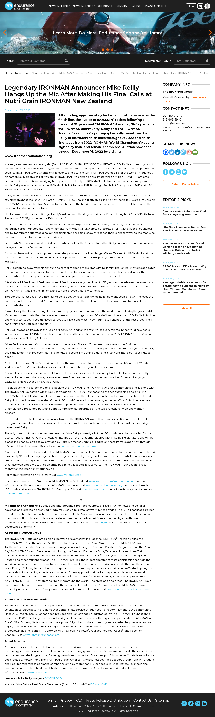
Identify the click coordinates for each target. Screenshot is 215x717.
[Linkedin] (177, 152)
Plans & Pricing (155, 6)
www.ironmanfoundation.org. (104, 485)
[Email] (195, 152)
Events (37, 73)
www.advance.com (37, 672)
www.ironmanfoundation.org (80, 446)
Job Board (105, 6)
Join (191, 6)
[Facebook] (166, 152)
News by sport (83, 6)
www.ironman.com (94, 489)
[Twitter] (172, 152)
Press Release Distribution (108, 700)
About (136, 6)
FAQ (78, 700)
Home (9, 73)
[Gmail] (189, 152)
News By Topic (58, 6)
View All (186, 308)
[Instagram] (183, 152)
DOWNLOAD (53, 678)
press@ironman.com (18, 493)
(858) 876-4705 (152, 706)
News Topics (23, 73)
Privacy (66, 700)
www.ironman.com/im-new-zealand (111, 481)
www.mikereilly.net (69, 474)
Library (122, 6)
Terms (51, 700)
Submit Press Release (186, 184)
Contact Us (142, 700)
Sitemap (162, 700)
